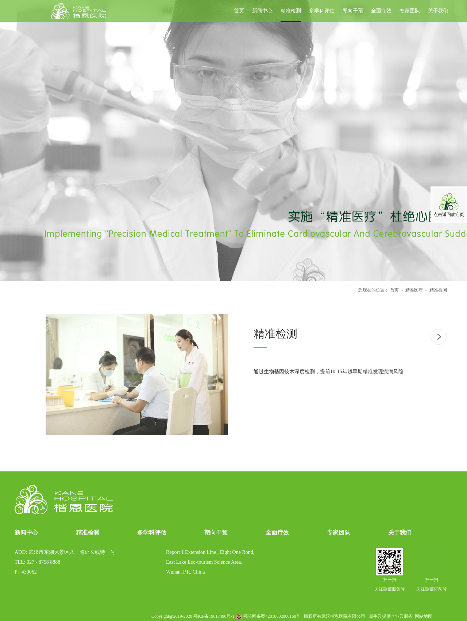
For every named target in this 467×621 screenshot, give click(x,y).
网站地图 (422, 616)
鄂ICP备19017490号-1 (214, 616)
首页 (239, 11)
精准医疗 (414, 290)
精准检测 (438, 290)
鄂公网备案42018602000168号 (271, 616)
